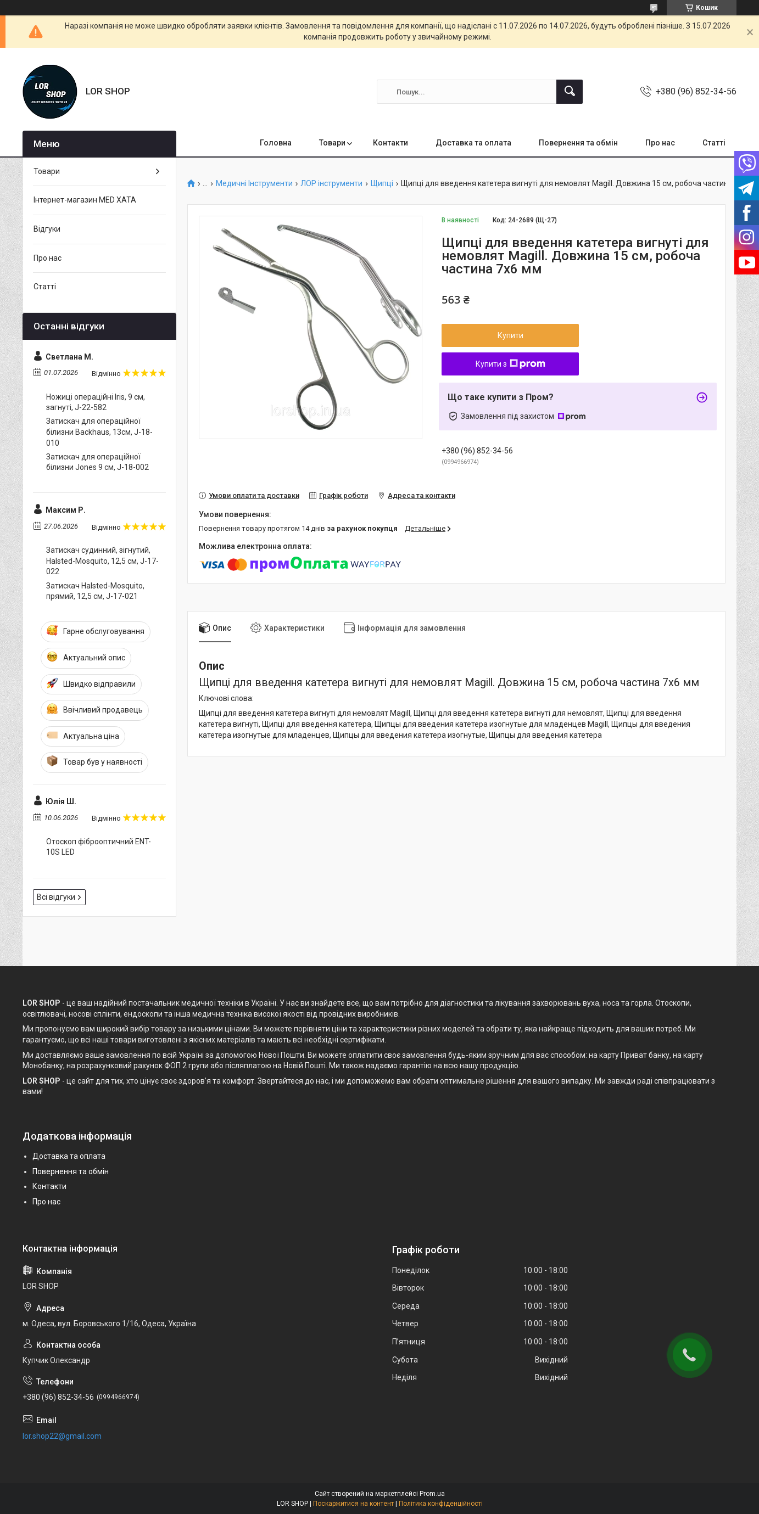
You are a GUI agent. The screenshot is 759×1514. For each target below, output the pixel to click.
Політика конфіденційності (441, 1503)
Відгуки (47, 229)
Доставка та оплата (473, 142)
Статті (713, 142)
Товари (332, 142)
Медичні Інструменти (254, 184)
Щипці (382, 184)
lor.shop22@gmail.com (62, 1436)
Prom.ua (432, 1494)
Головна (276, 142)
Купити (510, 335)
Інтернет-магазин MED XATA (85, 199)
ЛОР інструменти (331, 184)
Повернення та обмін (578, 142)
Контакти (390, 142)
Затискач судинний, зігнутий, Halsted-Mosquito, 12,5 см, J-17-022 (102, 561)
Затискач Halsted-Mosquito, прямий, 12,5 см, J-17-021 (95, 591)
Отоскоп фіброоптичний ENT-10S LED (98, 847)
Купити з (510, 364)
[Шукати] (569, 92)
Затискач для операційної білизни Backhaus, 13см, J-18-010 (99, 432)
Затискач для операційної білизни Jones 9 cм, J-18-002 (97, 462)
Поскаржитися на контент (353, 1503)
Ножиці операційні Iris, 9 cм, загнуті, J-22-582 (95, 402)
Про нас (660, 142)
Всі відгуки (56, 897)
